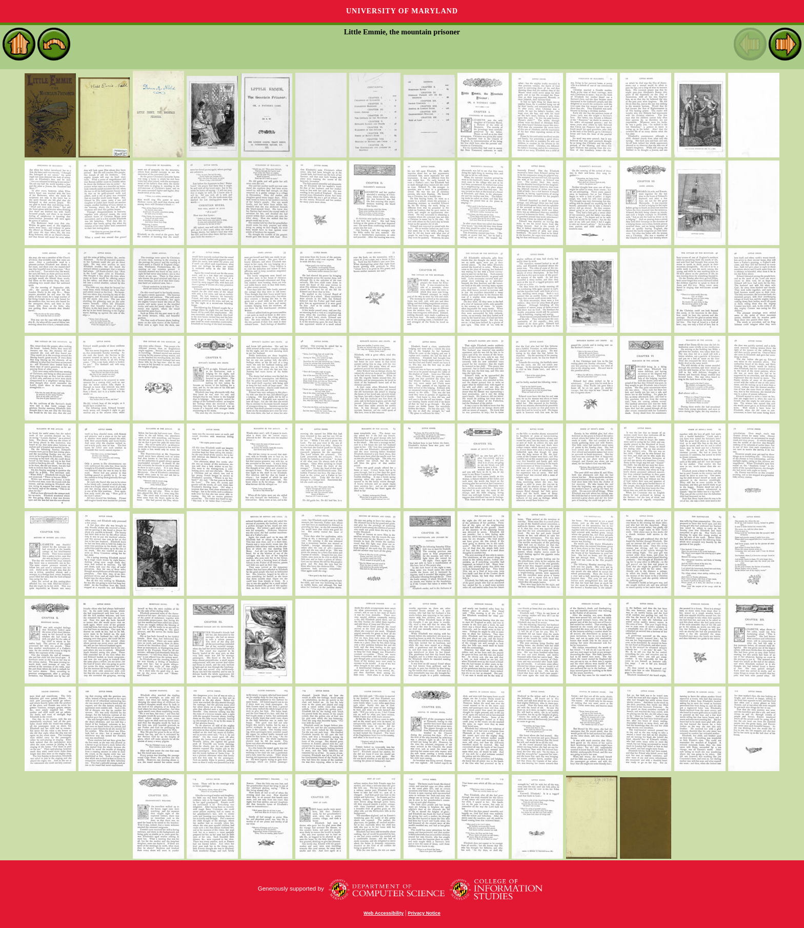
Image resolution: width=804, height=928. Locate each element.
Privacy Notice (424, 913)
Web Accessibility (384, 913)
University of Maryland (402, 11)
